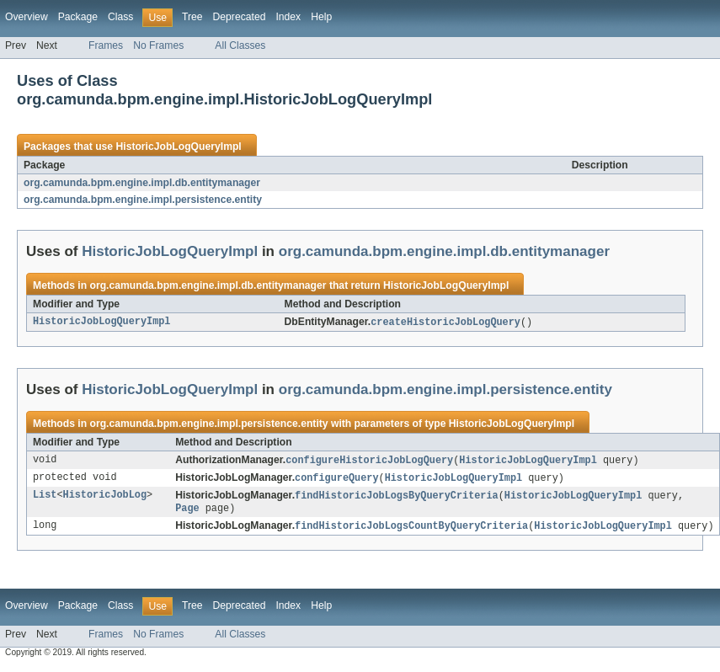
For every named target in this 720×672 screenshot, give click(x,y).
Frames (105, 45)
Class (120, 17)
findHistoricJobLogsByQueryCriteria (397, 498)
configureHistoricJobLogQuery (369, 461)
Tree (192, 17)
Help (321, 17)
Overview (26, 17)
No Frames (158, 45)
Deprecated (239, 17)
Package (78, 17)
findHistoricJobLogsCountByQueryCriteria (411, 530)
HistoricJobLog (105, 498)
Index (288, 17)
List (44, 498)
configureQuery (337, 480)
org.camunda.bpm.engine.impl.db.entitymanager (142, 183)
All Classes (240, 45)
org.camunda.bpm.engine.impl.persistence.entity (143, 199)
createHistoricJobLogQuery (445, 322)
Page (187, 512)
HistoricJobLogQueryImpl (178, 146)
